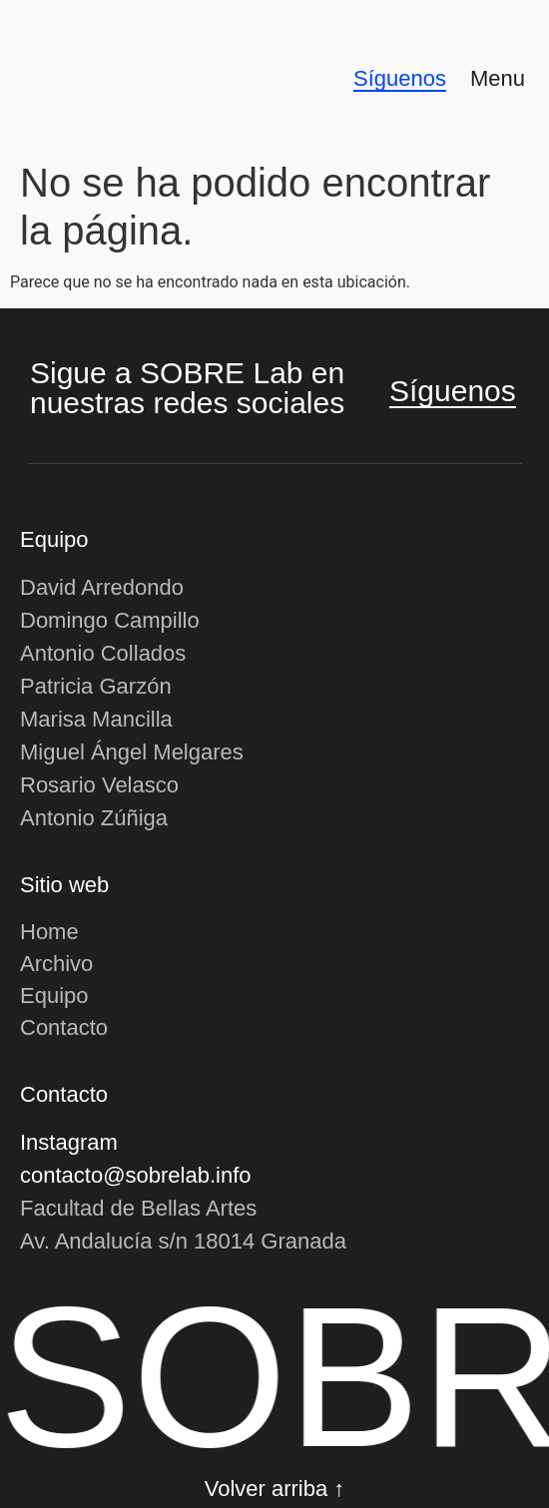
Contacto (64, 1027)
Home (49, 931)
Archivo (56, 963)
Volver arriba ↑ (275, 1488)
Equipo (54, 995)
